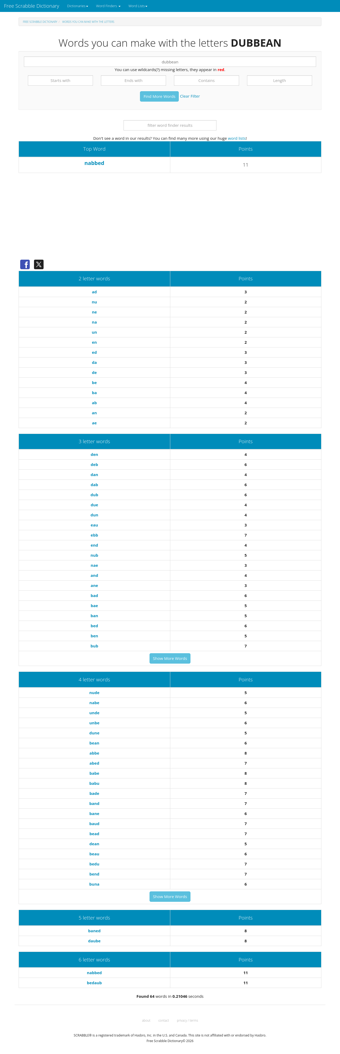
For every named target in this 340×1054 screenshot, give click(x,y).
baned (94, 930)
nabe (94, 702)
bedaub (94, 982)
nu (94, 301)
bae (94, 605)
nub (94, 555)
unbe (94, 722)
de (94, 372)
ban (94, 615)
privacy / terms (187, 1020)
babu (94, 783)
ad (94, 291)
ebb (94, 535)
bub (94, 645)
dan (94, 474)
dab (94, 484)
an (94, 412)
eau (94, 525)
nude (94, 692)
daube (94, 940)
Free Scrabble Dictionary (31, 5)
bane (94, 813)
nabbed (94, 163)
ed (94, 352)
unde (94, 712)
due (94, 504)
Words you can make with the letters (88, 22)
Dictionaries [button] (77, 5)
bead (94, 833)
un (94, 332)
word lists (237, 138)
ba (94, 392)
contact (163, 1020)
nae (94, 565)
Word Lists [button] (138, 5)
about (146, 1020)
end (94, 545)
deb (94, 464)
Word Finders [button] (108, 5)
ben (94, 635)
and (94, 575)
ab (94, 402)
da (94, 362)
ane (94, 585)
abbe (94, 753)
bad (94, 595)
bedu (94, 863)
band (94, 803)
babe (94, 773)
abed (94, 763)
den (94, 454)
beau (94, 853)
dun (94, 514)
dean (94, 843)
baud (94, 823)
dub (94, 494)
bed (94, 625)
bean (94, 743)
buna (94, 884)
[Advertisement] (170, 218)
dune (94, 732)
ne (94, 312)
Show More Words (170, 658)
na (94, 322)
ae (94, 422)
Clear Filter (190, 95)
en (94, 342)
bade (94, 793)
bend (94, 874)
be (94, 382)
